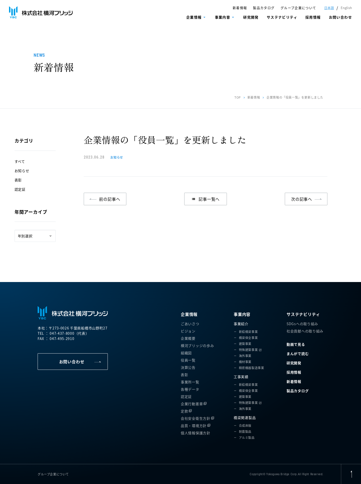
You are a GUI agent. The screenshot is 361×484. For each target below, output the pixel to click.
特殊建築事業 (248, 350)
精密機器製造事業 (251, 368)
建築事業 (245, 343)
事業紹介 (241, 323)
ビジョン (188, 330)
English (346, 7)
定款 (184, 410)
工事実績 (241, 376)
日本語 (329, 7)
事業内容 (222, 17)
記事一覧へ (206, 199)
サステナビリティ (282, 17)
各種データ (190, 389)
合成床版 (245, 425)
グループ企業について (298, 7)
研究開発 (251, 17)
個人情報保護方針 (195, 432)
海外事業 (245, 356)
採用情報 (313, 17)
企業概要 (188, 338)
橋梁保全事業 (248, 337)
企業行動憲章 (192, 403)
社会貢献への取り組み (305, 330)
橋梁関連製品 (245, 417)
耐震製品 (245, 431)
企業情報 (194, 17)
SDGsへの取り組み (302, 323)
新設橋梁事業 (248, 331)
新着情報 (240, 7)
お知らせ (22, 170)
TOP (237, 97)
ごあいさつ (190, 323)
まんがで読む (298, 353)
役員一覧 (188, 360)
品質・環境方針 (194, 425)
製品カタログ (264, 7)
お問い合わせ (340, 17)
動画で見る (296, 344)
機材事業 (245, 362)
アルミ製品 (247, 437)
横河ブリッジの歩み (197, 345)
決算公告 (188, 367)
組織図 (186, 352)
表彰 (18, 179)
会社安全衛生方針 (195, 418)
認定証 (20, 189)
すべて (20, 161)
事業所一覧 (190, 381)
